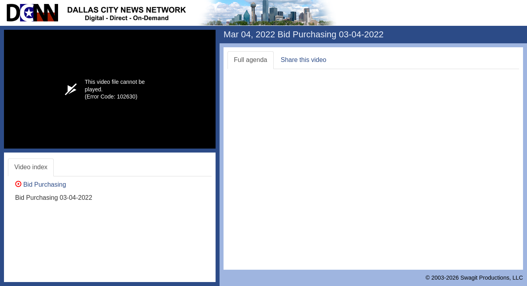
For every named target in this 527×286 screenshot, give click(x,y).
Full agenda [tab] (250, 59)
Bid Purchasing (40, 184)
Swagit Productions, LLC (491, 277)
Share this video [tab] (304, 59)
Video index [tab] (30, 167)
